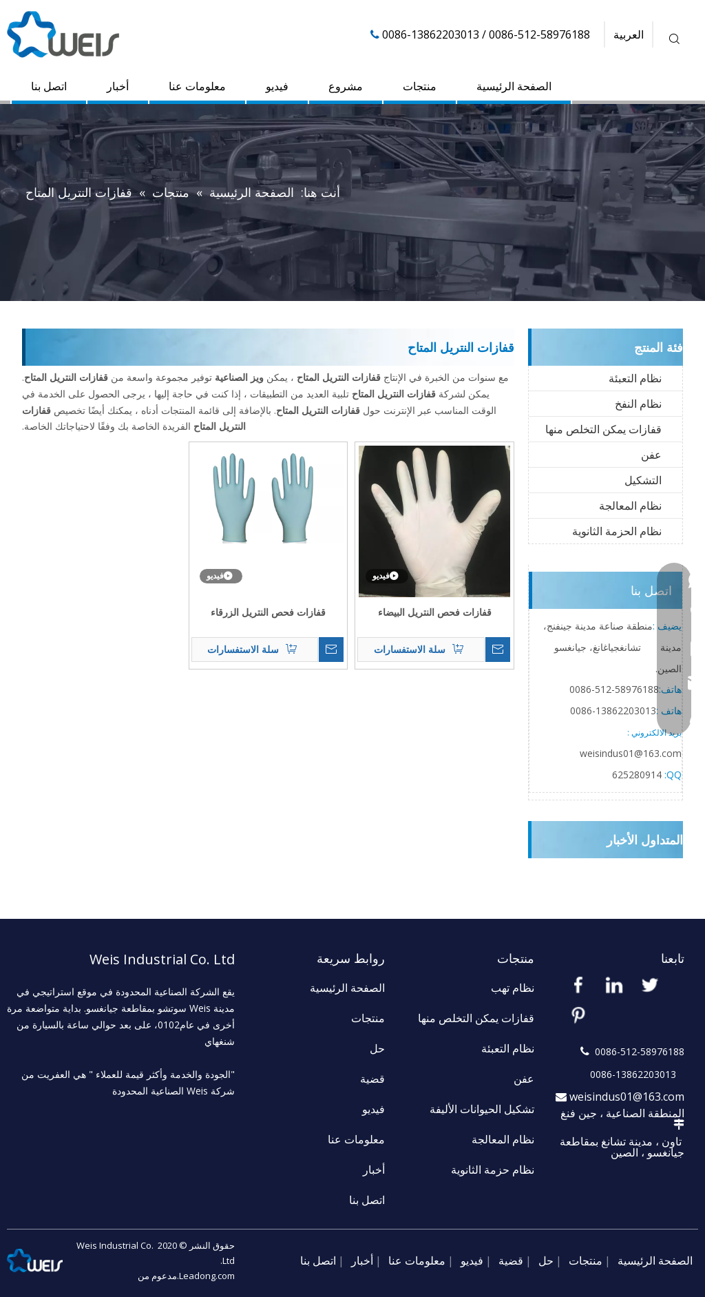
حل (377, 1048)
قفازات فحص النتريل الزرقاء (268, 612)
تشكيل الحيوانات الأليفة (482, 1109)
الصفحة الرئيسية (513, 86)
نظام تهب (512, 987)
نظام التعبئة (635, 378)
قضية (372, 1078)
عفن (651, 454)
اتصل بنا (49, 86)
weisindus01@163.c (623, 753)
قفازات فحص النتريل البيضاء (435, 612)
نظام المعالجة (630, 505)
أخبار (118, 86)
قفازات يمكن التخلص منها (603, 429)
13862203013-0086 (613, 710)
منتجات (419, 86)
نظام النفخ (638, 403)
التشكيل (643, 480)
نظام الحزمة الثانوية (617, 531)
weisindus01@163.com (626, 1096)
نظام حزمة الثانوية (492, 1169)
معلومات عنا (197, 86)
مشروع (345, 86)
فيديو (277, 86)
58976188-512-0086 (614, 689)
